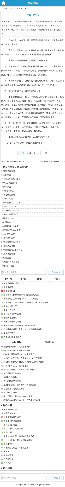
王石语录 (7, 451)
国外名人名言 (9, 218)
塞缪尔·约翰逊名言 (11, 262)
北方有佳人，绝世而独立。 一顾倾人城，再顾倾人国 (26, 302)
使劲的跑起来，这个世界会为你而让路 (19, 385)
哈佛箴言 (7, 258)
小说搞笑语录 (9, 291)
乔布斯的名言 (9, 234)
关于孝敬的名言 (10, 409)
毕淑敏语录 (8, 455)
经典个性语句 (9, 432)
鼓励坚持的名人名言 (12, 202)
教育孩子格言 (9, 266)
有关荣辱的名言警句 (12, 242)
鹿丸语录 (7, 463)
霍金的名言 (8, 198)
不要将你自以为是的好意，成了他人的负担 (21, 400)
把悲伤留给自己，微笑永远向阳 (16, 346)
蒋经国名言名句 (10, 413)
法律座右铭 (8, 444)
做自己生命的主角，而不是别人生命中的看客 (22, 358)
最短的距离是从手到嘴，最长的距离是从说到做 (23, 362)
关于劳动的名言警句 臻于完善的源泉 (19, 325)
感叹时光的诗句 (10, 377)
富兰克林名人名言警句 (13, 428)
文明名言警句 (9, 333)
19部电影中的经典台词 (15, 162)
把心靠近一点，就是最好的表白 (16, 350)
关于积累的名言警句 (12, 421)
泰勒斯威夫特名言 (11, 226)
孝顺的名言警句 (10, 318)
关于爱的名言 (9, 238)
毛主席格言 (8, 287)
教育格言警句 (9, 195)
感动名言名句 (9, 254)
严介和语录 (8, 459)
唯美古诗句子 (9, 310)
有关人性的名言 (10, 206)
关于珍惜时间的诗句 (12, 373)
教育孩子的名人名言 (12, 230)
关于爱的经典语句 (11, 283)
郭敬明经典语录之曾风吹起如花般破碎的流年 (23, 329)
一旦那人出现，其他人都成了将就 (18, 440)
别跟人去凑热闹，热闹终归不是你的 (19, 436)
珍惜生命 (7, 175)
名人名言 (18, 8)
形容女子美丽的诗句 (12, 314)
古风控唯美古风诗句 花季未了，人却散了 (21, 299)
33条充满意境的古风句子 (50, 162)
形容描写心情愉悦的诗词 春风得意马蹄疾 (21, 295)
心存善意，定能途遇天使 (14, 389)
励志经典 (32, 3)
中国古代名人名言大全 (12, 250)
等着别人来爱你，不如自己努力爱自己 (19, 369)
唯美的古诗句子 (10, 306)
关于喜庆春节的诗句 (12, 322)
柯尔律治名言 (9, 191)
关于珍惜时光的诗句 (12, 381)
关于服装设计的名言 (12, 417)
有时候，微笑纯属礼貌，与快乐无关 (18, 354)
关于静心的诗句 (10, 392)
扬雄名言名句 (9, 246)
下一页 (44, 153)
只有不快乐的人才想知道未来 (15, 366)
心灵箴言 (7, 222)
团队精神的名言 (10, 425)
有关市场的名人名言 (12, 179)
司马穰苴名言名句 (11, 210)
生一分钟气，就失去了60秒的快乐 (17, 396)
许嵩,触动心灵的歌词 (12, 337)
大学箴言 (7, 187)
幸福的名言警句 (10, 183)
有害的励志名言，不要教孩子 (16, 448)
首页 (11, 8)
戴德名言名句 (9, 171)
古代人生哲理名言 (11, 214)
